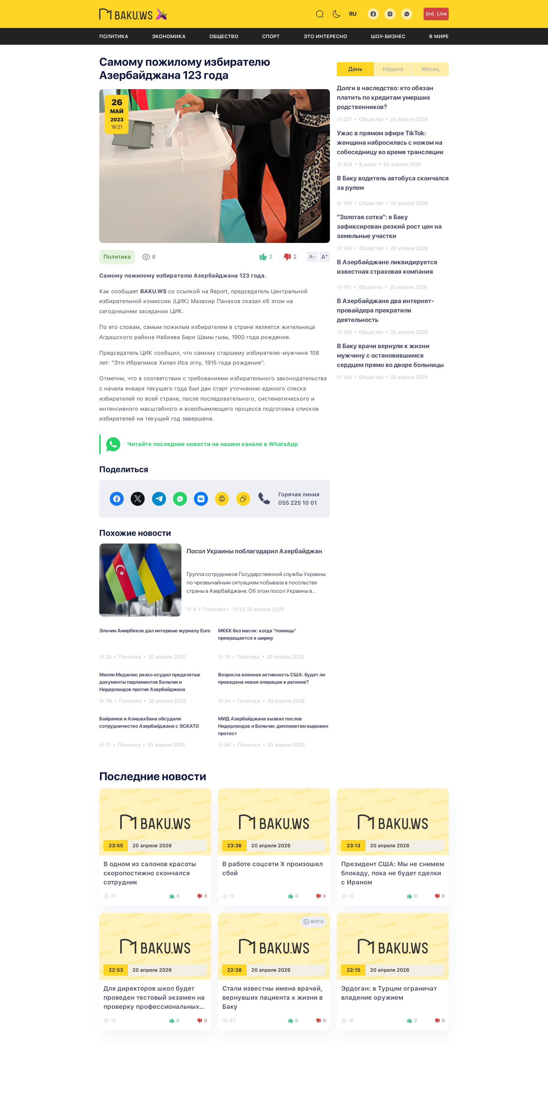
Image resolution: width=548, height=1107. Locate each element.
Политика (113, 36)
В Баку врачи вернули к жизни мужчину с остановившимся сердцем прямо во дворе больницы (390, 355)
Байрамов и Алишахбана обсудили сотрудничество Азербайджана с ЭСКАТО (149, 722)
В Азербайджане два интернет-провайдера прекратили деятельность (385, 310)
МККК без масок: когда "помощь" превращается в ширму (257, 634)
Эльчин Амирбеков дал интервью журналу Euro (154, 630)
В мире (439, 36)
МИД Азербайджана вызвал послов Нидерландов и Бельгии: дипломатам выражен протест (273, 726)
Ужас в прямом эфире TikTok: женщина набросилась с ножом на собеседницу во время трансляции (390, 142)
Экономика (169, 36)
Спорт (271, 36)
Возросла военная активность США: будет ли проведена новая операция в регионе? (271, 678)
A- (312, 256)
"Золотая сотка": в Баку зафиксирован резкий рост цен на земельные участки (389, 226)
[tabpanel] (393, 232)
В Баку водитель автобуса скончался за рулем (393, 182)
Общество (223, 36)
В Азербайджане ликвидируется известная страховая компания (387, 266)
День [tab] (355, 69)
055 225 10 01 (297, 502)
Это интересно (325, 36)
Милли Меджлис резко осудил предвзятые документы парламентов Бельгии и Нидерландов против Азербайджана (149, 682)
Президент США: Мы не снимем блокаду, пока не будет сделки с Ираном (392, 873)
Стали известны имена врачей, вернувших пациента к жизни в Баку (272, 997)
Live (436, 14)
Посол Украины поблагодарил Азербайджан (254, 551)
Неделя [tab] (393, 69)
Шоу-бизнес (388, 36)
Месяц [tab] (430, 69)
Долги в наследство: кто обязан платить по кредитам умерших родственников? (385, 97)
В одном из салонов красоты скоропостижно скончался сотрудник (149, 873)
